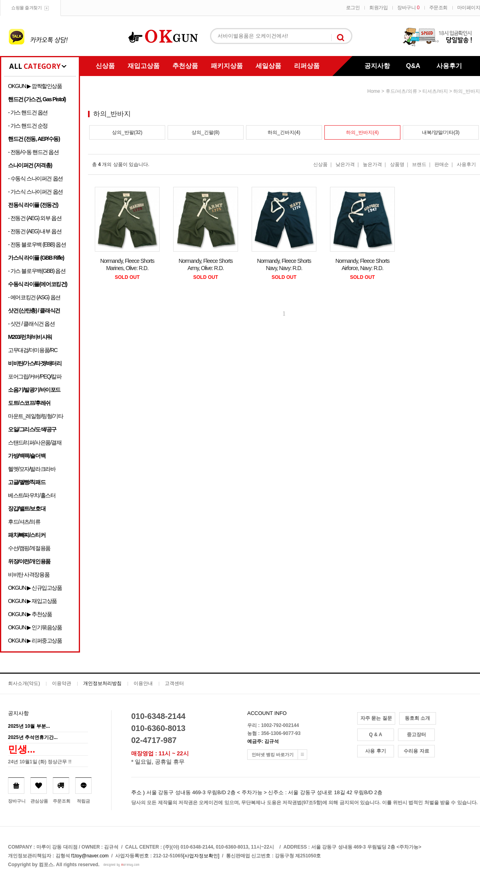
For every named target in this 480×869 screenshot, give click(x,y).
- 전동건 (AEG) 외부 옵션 (34, 218)
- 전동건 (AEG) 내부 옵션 (34, 231)
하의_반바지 (466, 91)
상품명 (397, 164)
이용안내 (143, 683)
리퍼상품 (307, 65)
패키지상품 (227, 65)
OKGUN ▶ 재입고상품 (32, 601)
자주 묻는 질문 (376, 718)
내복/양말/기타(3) (440, 132)
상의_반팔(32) (127, 132)
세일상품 (268, 65)
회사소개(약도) (24, 683)
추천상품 (185, 65)
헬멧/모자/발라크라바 (31, 469)
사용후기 (449, 65)
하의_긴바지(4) (284, 132)
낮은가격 (345, 164)
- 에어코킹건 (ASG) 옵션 (34, 297)
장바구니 (408, 7)
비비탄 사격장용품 (28, 574)
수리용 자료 (416, 751)
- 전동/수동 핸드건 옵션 (33, 152)
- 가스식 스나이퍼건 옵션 (35, 191)
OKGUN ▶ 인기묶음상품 (35, 627)
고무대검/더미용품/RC (32, 350)
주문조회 (438, 7)
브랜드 (419, 164)
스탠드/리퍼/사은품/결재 (34, 442)
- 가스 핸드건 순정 (28, 125)
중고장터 (416, 734)
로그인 (353, 7)
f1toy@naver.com (90, 856)
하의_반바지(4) (362, 132)
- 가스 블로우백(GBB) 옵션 (36, 271)
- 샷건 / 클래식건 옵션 (31, 323)
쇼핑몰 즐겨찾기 (26, 7)
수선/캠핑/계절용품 (29, 548)
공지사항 (377, 65)
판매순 (441, 164)
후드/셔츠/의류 (24, 522)
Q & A (375, 734)
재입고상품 (144, 65)
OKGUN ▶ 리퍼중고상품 (35, 640)
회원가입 (378, 7)
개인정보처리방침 (102, 683)
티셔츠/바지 (435, 91)
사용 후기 (375, 751)
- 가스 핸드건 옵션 (28, 112)
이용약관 (61, 683)
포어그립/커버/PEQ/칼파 (35, 376)
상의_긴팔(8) (205, 132)
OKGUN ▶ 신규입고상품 (35, 588)
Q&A (413, 65)
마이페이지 (468, 7)
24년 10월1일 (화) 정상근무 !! (40, 762)
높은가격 (372, 164)
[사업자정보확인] (201, 856)
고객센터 (174, 683)
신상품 (105, 65)
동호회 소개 (417, 718)
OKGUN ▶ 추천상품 (30, 614)
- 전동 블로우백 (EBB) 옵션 (37, 244)
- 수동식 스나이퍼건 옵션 (35, 178)
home (373, 91)
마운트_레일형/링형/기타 (35, 416)
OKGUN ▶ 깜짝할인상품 (35, 86)
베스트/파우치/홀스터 (31, 495)
